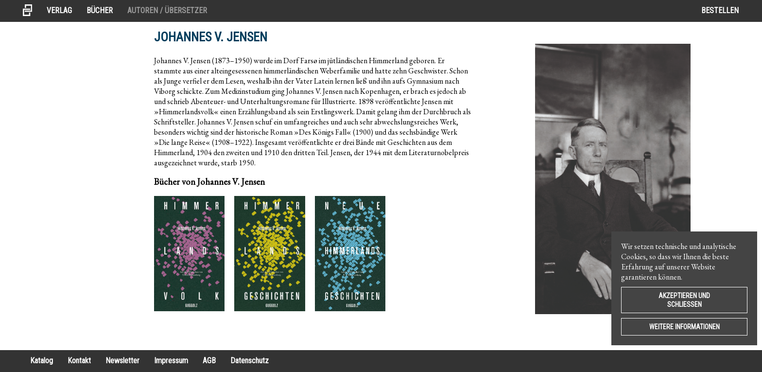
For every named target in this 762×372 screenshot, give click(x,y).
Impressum (171, 360)
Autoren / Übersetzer (167, 10)
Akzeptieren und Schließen (684, 300)
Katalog (41, 360)
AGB (209, 360)
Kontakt (79, 360)
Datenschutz (249, 360)
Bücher (100, 10)
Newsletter (122, 360)
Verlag (59, 10)
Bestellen (720, 10)
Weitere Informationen (684, 327)
